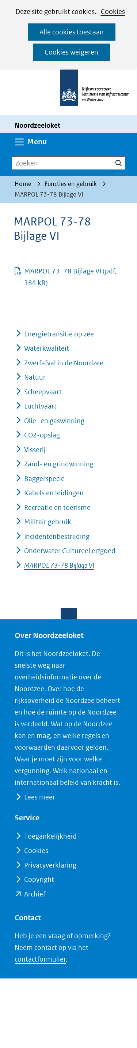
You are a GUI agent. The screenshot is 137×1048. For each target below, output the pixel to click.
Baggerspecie (44, 478)
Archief (34, 894)
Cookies (113, 11)
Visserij (35, 449)
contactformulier (40, 959)
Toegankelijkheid (50, 836)
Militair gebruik (47, 522)
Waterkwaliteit (46, 348)
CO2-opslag (42, 435)
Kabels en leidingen (54, 493)
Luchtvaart (40, 406)
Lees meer (39, 797)
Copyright (39, 879)
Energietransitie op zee (59, 334)
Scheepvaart (43, 392)
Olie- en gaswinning (54, 421)
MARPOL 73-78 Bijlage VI (59, 565)
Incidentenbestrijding (57, 536)
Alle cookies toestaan (71, 32)
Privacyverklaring (50, 865)
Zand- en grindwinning (59, 464)
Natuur (35, 377)
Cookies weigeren (71, 52)
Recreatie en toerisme (57, 507)
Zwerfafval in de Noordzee (63, 363)
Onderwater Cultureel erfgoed (69, 551)
